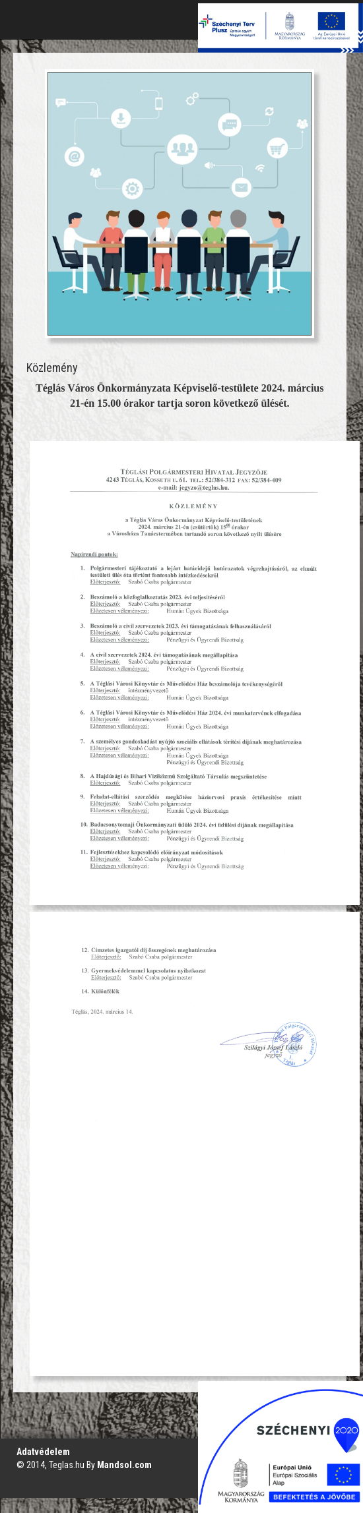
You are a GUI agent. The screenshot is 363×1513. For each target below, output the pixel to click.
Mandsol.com (124, 1465)
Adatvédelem (43, 1451)
